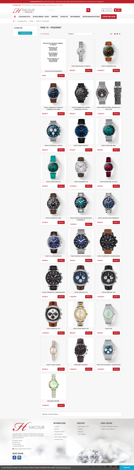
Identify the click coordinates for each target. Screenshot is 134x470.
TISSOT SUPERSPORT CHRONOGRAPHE (108, 256)
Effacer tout (25, 33)
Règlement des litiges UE (108, 429)
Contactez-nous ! (52, 5)
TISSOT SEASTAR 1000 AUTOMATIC (81, 256)
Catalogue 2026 (24, 17)
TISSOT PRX (108, 328)
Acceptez (126, 467)
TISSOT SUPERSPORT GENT (53, 218)
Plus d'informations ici (63, 468)
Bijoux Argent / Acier (41, 17)
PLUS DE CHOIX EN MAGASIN (53, 71)
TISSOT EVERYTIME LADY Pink (108, 181)
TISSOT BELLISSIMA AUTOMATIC (81, 66)
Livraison (57, 426)
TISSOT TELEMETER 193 (81, 181)
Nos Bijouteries (26, 5)
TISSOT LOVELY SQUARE (53, 364)
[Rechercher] (68, 10)
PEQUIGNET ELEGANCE (81, 364)
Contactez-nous (59, 439)
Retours (57, 429)
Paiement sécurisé (59, 431)
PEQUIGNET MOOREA (53, 401)
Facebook (14, 457)
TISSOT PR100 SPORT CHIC (81, 328)
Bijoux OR (64, 17)
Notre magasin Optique (39, 5)
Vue (111, 34)
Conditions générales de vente (110, 426)
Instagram (19, 457)
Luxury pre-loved (108, 17)
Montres (54, 17)
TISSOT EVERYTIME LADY (53, 181)
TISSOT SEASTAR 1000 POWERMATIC (108, 218)
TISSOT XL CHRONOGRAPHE (53, 256)
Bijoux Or (80, 431)
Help (61, 5)
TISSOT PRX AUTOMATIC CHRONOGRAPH (109, 364)
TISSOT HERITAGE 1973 (81, 292)
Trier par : (71, 34)
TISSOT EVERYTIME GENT (81, 145)
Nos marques (75, 17)
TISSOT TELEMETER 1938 (108, 66)
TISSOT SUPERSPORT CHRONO (53, 145)
